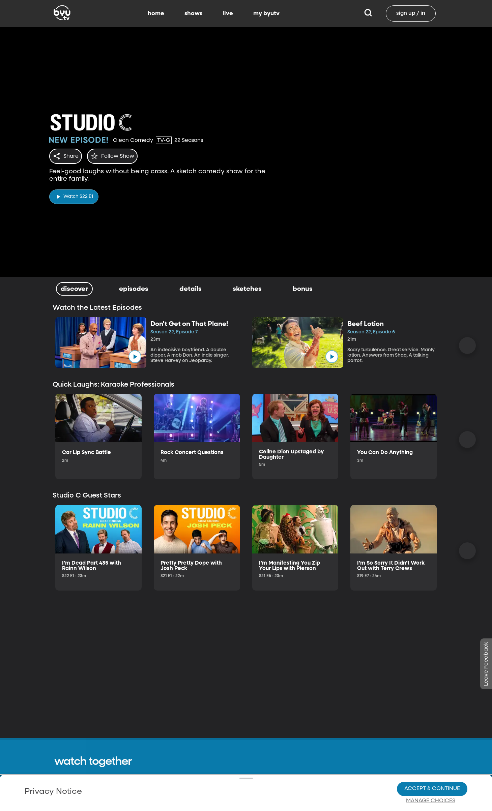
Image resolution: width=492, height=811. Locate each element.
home (156, 13)
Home (286, 790)
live (228, 13)
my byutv (266, 13)
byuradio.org (346, 803)
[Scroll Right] (467, 345)
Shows (287, 803)
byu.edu (340, 790)
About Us (235, 790)
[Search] (368, 13)
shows (193, 13)
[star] (116, 156)
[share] (67, 156)
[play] (73, 194)
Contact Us (237, 803)
